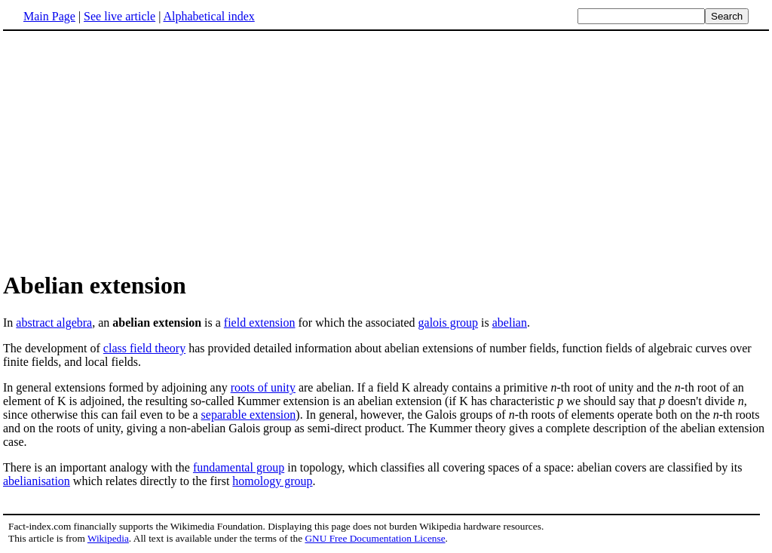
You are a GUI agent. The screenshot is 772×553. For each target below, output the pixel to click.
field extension (260, 322)
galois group (448, 322)
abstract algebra (54, 322)
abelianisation (36, 481)
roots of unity (263, 387)
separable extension (248, 414)
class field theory (144, 348)
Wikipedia (108, 538)
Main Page (49, 16)
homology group (272, 481)
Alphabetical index (208, 16)
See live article (119, 16)
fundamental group (238, 467)
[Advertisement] (129, 150)
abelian (509, 322)
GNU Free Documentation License (375, 538)
